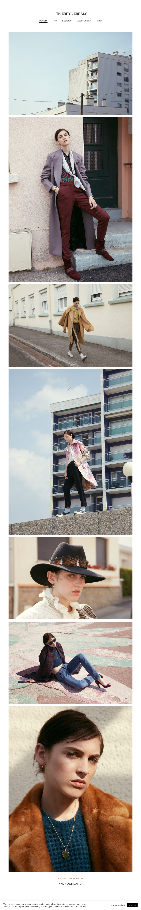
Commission (63, 878)
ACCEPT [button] (132, 905)
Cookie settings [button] (118, 905)
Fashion (72, 878)
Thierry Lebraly (71, 14)
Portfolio (79, 878)
